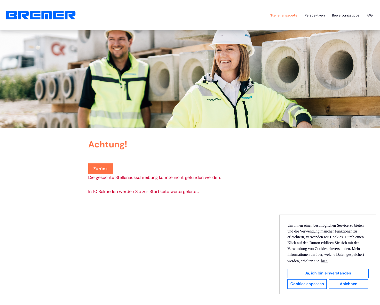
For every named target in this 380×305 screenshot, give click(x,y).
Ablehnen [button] (348, 283)
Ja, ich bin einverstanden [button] (328, 273)
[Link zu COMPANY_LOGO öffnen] (41, 15)
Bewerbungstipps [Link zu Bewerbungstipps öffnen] (345, 15)
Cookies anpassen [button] (307, 283)
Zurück (100, 169)
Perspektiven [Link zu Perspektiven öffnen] (315, 15)
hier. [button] (324, 261)
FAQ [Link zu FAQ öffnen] (370, 15)
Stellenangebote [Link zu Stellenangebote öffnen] (283, 15)
